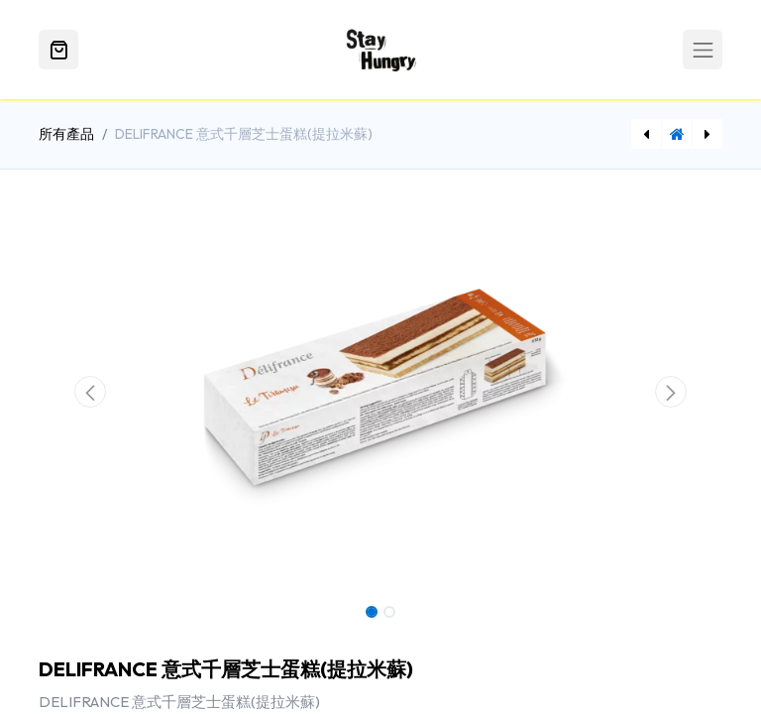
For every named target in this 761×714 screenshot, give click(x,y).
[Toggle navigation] (702, 49)
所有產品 (66, 134)
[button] (90, 392)
